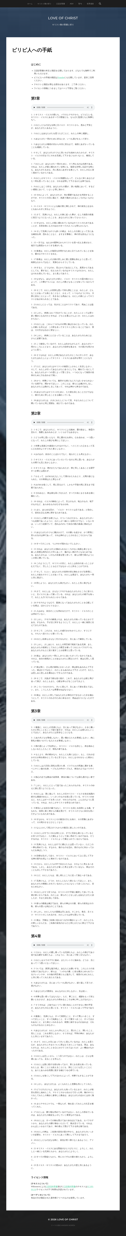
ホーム (29, 4)
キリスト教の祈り (44, 4)
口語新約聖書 (69, 1186)
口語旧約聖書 (52, 1186)
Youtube (61, 77)
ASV (71, 4)
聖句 (80, 4)
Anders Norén (68, 1225)
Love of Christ (63, 18)
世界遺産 (90, 4)
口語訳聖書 (60, 4)
